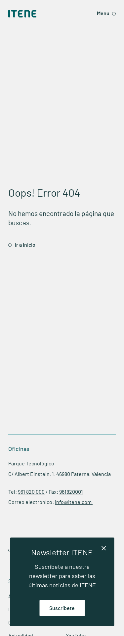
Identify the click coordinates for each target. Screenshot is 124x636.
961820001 (71, 491)
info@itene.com (74, 502)
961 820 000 (31, 491)
